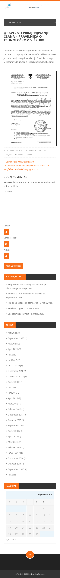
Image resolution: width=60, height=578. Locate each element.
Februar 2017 (14, 447)
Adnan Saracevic (34, 150)
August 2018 (14, 382)
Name (7, 225)
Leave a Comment (24, 154)
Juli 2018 (12, 387)
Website (7, 250)
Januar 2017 (14, 452)
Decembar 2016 (15, 458)
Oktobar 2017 (14, 420)
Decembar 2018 (15, 371)
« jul (8, 539)
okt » (14, 539)
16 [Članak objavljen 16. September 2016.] (37, 521)
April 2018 (13, 398)
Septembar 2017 (16, 425)
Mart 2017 (13, 442)
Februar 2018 (14, 409)
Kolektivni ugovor (16, 308)
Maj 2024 (12, 332)
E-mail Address (11, 238)
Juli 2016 (12, 474)
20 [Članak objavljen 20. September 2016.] (16, 527)
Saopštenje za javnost (18, 313)
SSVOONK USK (21, 574)
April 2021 (13, 349)
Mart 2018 (13, 403)
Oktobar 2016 (14, 463)
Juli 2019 (12, 354)
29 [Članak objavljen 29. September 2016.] (30, 534)
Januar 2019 (14, 365)
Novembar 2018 (16, 376)
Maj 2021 (12, 343)
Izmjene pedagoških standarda (23, 302)
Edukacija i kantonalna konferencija (25, 293)
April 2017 (13, 436)
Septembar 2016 (16, 469)
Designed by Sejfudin (36, 574)
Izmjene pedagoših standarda (19, 161)
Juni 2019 (12, 360)
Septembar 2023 (16, 338)
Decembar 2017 (15, 414)
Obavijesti (8, 154)
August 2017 (14, 431)
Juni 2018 (12, 392)
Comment (8, 191)
